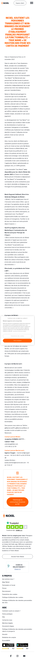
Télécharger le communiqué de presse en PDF (17, 502)
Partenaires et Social (8, 585)
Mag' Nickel (5, 582)
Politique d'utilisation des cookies (12, 597)
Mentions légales (7, 623)
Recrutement (6, 591)
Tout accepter (17, 340)
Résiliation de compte (9, 637)
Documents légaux (8, 626)
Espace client (20, 3)
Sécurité (4, 634)
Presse (4, 588)
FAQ (3, 617)
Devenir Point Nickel (17, 556)
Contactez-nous (7, 620)
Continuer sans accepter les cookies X (17, 318)
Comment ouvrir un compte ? (11, 611)
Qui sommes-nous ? (8, 579)
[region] (17, 330)
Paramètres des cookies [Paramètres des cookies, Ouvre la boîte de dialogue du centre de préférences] (17, 336)
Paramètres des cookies (9, 594)
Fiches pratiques (7, 614)
